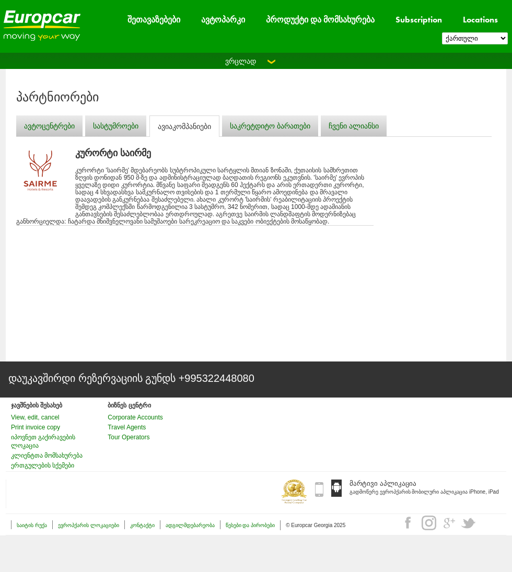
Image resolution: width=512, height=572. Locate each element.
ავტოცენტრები (49, 126)
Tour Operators (128, 437)
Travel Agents (127, 427)
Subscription (418, 19)
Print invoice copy (35, 427)
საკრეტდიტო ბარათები (270, 126)
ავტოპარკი (223, 19)
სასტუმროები (115, 126)
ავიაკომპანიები (184, 126)
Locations (480, 19)
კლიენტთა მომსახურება (47, 455)
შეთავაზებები (153, 19)
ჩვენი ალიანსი (354, 126)
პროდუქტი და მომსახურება (320, 19)
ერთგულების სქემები (42, 465)
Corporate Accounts (135, 417)
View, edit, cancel (35, 417)
